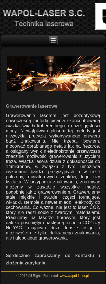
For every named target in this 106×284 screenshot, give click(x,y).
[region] (53, 74)
